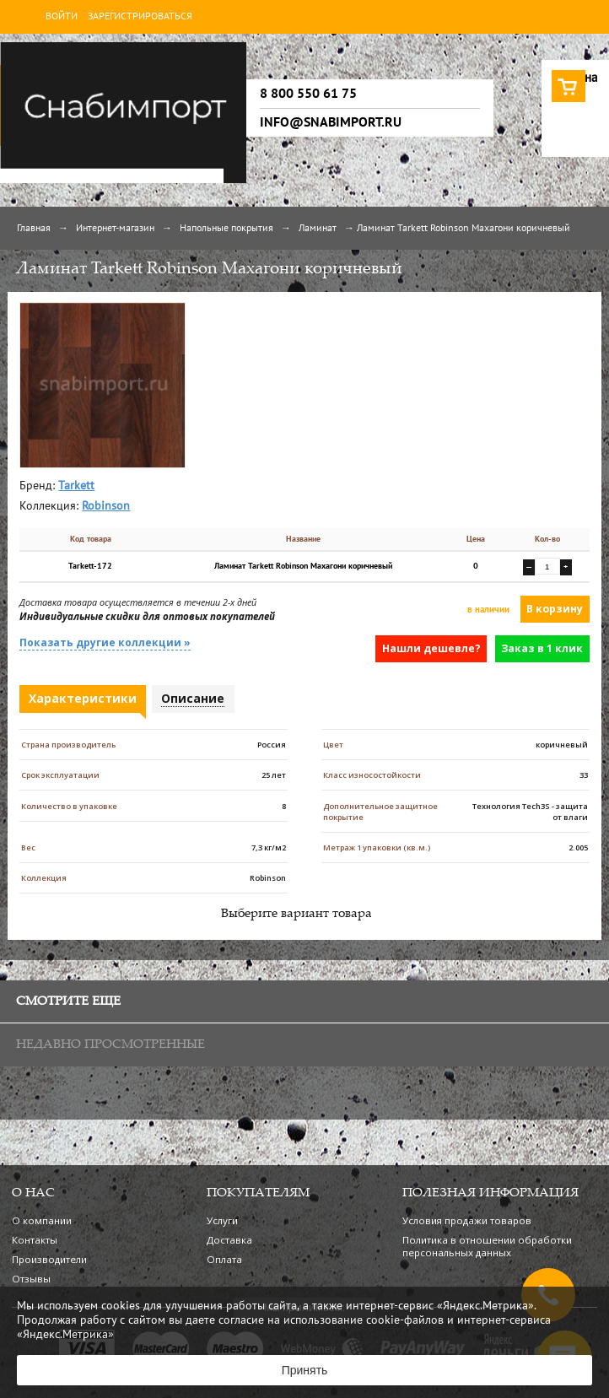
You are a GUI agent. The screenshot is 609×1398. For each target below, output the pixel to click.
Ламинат (318, 228)
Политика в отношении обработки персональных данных (487, 1246)
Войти (62, 17)
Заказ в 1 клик (542, 648)
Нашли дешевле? (431, 648)
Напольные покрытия (226, 228)
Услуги (222, 1220)
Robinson (106, 506)
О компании (42, 1220)
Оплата (224, 1259)
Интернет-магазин (115, 228)
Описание (192, 698)
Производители (49, 1259)
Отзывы (31, 1278)
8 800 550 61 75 (308, 93)
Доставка (229, 1239)
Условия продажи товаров (466, 1220)
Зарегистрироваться (140, 17)
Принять (305, 1370)
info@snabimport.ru (331, 122)
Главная (34, 228)
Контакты (34, 1239)
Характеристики (83, 698)
